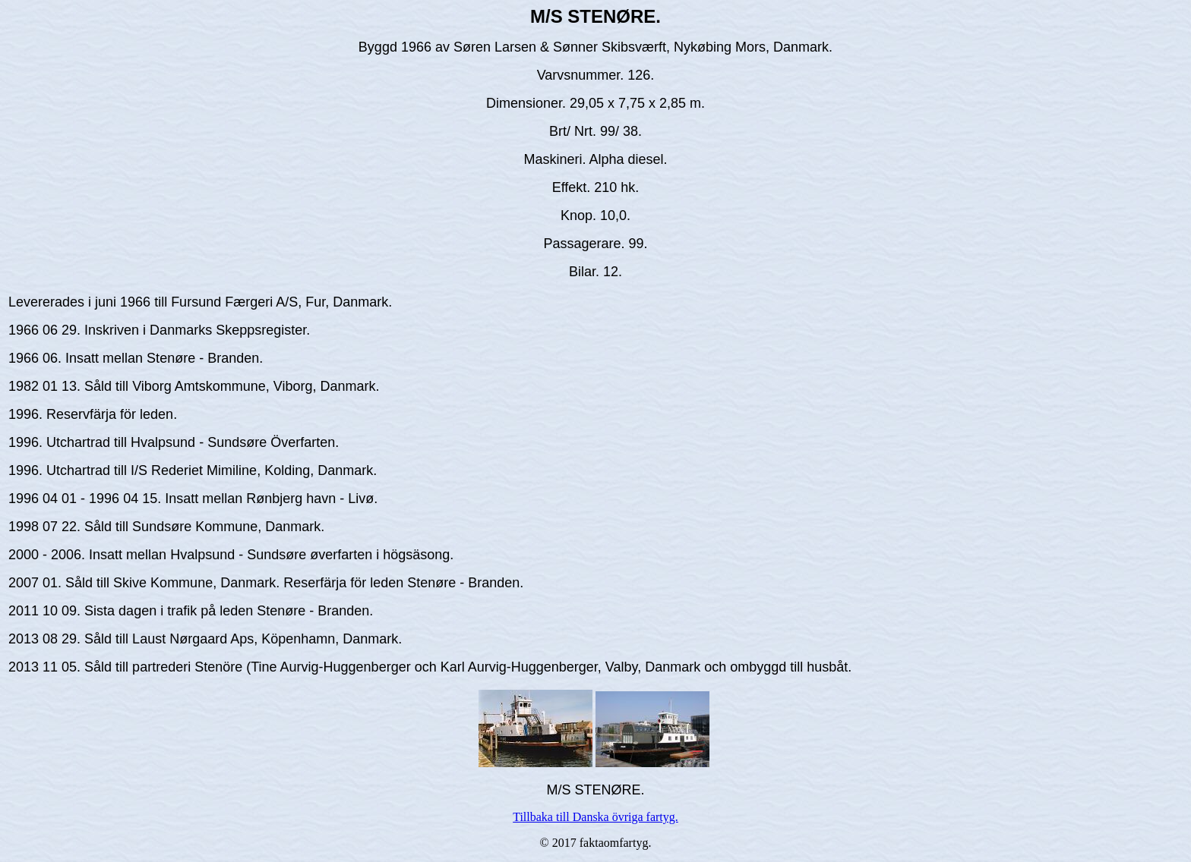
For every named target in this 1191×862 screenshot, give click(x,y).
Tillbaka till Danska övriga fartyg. (595, 816)
